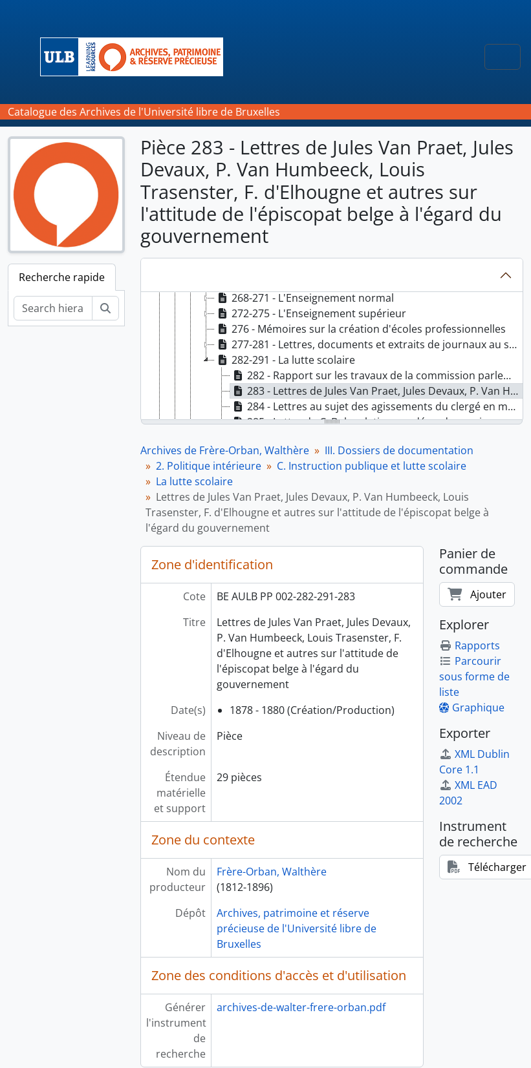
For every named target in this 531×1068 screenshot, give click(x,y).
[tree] (332, 356)
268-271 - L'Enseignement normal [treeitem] (304, 298)
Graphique (471, 707)
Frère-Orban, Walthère (272, 871)
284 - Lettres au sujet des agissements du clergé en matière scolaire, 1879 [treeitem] (376, 406)
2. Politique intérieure (208, 466)
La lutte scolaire (194, 481)
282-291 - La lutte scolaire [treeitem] (285, 360)
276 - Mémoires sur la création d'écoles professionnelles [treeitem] (360, 329)
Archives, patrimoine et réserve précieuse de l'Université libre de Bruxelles (296, 928)
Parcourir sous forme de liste (474, 676)
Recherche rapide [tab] (62, 277)
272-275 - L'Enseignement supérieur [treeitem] (310, 313)
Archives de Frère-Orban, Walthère (224, 450)
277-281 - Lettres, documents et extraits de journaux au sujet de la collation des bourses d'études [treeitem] (368, 344)
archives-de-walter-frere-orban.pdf (301, 1007)
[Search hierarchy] (53, 308)
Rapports (469, 645)
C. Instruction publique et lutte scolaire (371, 466)
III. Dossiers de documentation (399, 450)
